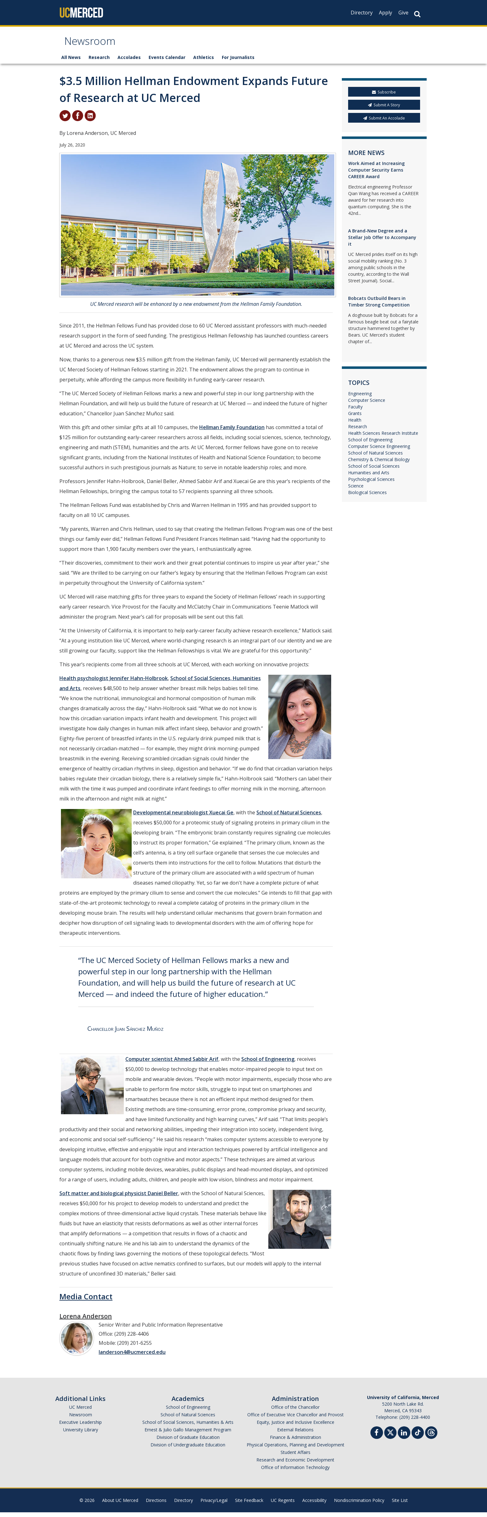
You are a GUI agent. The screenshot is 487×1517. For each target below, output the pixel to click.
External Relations (295, 1434)
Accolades (129, 62)
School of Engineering (267, 1063)
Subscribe (384, 96)
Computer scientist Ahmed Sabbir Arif (171, 1063)
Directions (156, 1505)
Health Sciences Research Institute (383, 438)
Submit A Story (384, 109)
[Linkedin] (404, 1438)
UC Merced (80, 1412)
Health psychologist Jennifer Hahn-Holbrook (113, 682)
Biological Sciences (367, 497)
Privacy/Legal (213, 1505)
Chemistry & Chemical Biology (379, 464)
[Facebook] (376, 1438)
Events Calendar (167, 62)
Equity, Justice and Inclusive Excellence (295, 1427)
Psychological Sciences (371, 484)
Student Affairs (295, 1457)
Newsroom (94, 45)
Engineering (360, 398)
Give (403, 12)
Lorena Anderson (85, 1321)
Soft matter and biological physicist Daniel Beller (118, 1198)
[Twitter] (390, 1436)
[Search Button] (417, 14)
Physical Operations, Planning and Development (295, 1449)
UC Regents (283, 1505)
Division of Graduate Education (188, 1442)
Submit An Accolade (384, 122)
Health (354, 425)
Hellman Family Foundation (232, 431)
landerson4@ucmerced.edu (132, 1356)
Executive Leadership (80, 1427)
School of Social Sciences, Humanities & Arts (187, 1427)
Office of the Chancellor (295, 1412)
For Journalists (238, 62)
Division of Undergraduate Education (187, 1449)
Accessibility (314, 1505)
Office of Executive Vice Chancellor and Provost (295, 1419)
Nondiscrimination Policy (359, 1505)
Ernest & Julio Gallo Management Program (188, 1434)
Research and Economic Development (295, 1464)
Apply (385, 12)
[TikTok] (417, 1436)
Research (99, 62)
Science (356, 490)
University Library (80, 1434)
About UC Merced (120, 1505)
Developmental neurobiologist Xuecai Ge (183, 817)
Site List (400, 1505)
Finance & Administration (295, 1442)
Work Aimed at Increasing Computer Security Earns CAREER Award (376, 174)
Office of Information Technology (295, 1472)
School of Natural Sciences (288, 817)
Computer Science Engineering (379, 451)
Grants (355, 418)
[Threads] (431, 1436)
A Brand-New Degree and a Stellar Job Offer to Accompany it (382, 242)
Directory (362, 12)
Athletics (203, 62)
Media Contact (85, 1301)
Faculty (355, 411)
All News (71, 62)
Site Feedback (249, 1505)
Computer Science (366, 405)
